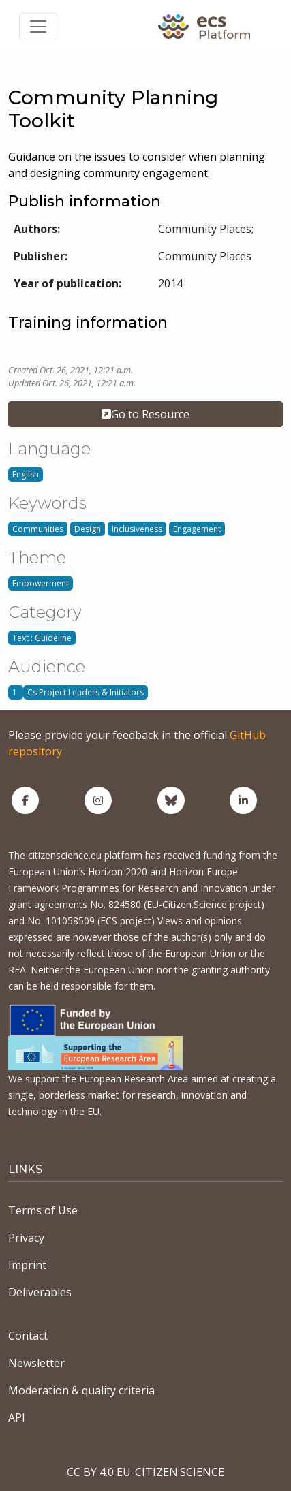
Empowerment (40, 583)
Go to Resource (145, 414)
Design (87, 529)
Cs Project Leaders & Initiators (85, 692)
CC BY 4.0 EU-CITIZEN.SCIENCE (145, 1471)
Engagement (197, 529)
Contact (28, 1335)
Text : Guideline (42, 638)
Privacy (26, 1237)
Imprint (27, 1264)
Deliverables (40, 1292)
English (25, 474)
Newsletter (36, 1362)
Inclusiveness (137, 529)
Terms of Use (43, 1210)
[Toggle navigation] (38, 26)
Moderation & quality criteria (81, 1390)
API (16, 1417)
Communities (37, 529)
